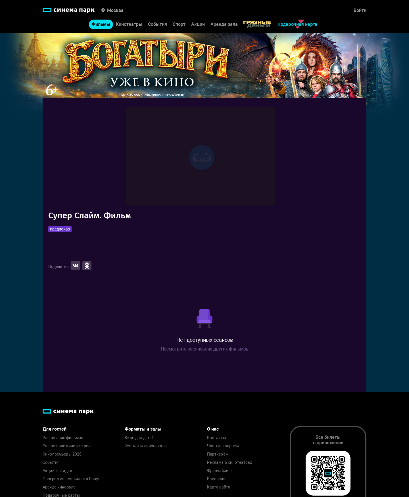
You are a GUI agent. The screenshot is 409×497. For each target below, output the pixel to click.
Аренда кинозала (59, 487)
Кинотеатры (129, 24)
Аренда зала (224, 24)
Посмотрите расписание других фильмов (205, 349)
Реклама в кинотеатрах (229, 462)
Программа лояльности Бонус (71, 479)
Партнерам (217, 454)
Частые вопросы (223, 446)
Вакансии (216, 479)
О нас (213, 429)
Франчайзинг (220, 471)
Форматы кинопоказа (146, 446)
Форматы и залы (143, 429)
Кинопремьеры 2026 (62, 454)
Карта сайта (219, 487)
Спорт (179, 24)
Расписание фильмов (63, 438)
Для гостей (54, 429)
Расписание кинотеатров (67, 446)
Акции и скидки (57, 471)
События (157, 24)
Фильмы (101, 24)
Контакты (216, 438)
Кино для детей (139, 438)
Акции (198, 24)
